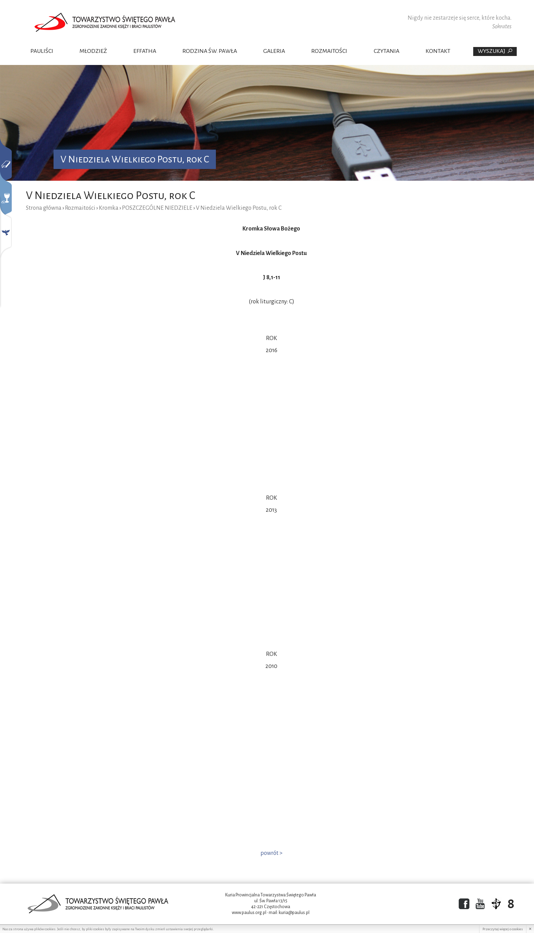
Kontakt (438, 51)
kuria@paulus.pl (294, 912)
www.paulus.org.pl (249, 912)
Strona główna (43, 208)
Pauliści (41, 51)
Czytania (386, 51)
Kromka (108, 208)
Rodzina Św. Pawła (209, 51)
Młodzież (93, 51)
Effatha (144, 51)
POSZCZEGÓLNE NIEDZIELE (157, 208)
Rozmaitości (329, 51)
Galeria (274, 51)
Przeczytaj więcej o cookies (503, 929)
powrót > (271, 853)
